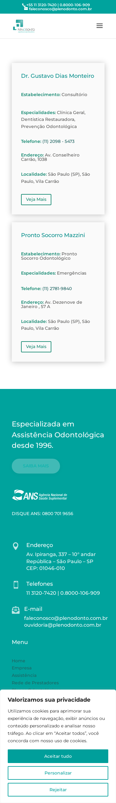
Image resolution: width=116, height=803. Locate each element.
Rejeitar (58, 789)
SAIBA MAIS (36, 466)
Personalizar (58, 773)
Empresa (22, 668)
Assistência (24, 675)
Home (18, 661)
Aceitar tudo (58, 756)
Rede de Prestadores (35, 683)
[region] (58, 746)
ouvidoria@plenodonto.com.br (62, 625)
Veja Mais (36, 199)
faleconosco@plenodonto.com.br (66, 618)
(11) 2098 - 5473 (58, 141)
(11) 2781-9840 (57, 288)
